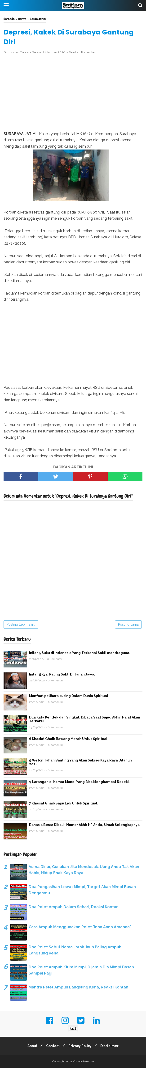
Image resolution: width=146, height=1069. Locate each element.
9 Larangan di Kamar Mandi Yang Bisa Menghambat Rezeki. (79, 783)
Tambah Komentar (82, 53)
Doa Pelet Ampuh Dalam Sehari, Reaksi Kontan (74, 908)
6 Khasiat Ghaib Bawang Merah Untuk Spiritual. (68, 740)
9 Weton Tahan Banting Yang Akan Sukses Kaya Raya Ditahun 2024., (80, 763)
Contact (52, 1047)
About (30, 1047)
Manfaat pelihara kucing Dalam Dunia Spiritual (68, 697)
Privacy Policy (80, 1047)
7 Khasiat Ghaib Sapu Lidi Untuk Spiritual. (63, 804)
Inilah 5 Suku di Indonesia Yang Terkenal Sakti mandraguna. (79, 654)
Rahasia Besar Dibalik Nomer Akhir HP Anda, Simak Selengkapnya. (85, 826)
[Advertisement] (73, 94)
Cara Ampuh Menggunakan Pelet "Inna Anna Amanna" (80, 928)
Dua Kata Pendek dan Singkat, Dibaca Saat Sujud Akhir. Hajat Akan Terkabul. (84, 720)
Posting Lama (128, 625)
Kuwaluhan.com (83, 1062)
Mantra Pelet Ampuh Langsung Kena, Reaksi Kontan (78, 988)
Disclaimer (111, 1047)
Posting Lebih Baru (21, 625)
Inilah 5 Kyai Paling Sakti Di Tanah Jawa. (62, 675)
